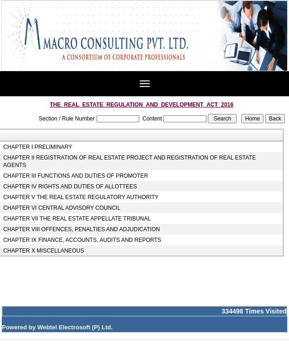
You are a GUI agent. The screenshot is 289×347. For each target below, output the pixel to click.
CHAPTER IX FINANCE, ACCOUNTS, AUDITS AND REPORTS (82, 240)
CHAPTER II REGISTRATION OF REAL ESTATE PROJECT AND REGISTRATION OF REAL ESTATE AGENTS (129, 161)
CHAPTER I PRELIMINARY (37, 147)
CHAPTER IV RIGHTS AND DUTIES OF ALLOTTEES (70, 186)
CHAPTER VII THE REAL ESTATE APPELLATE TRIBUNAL (77, 218)
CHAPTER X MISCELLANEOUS (43, 250)
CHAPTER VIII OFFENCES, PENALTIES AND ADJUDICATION (81, 229)
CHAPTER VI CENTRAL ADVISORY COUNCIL (62, 208)
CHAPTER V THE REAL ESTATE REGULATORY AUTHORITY (81, 197)
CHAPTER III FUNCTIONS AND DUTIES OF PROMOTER (75, 176)
